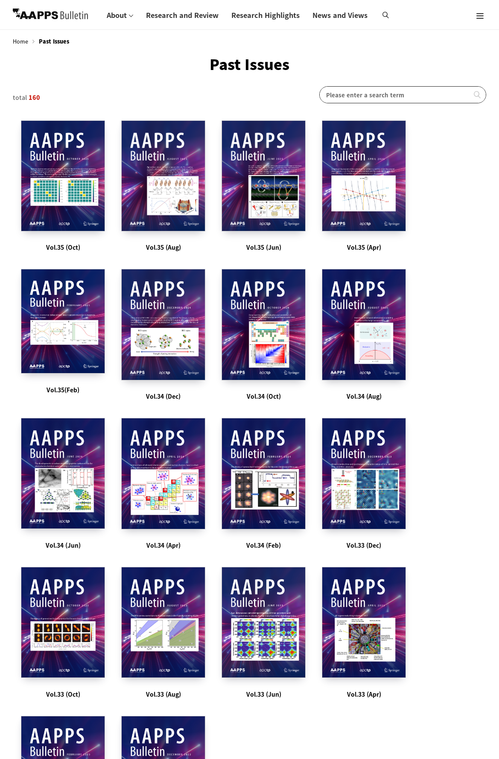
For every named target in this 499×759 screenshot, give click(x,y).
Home (20, 41)
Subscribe (162, 637)
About (117, 15)
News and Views (340, 15)
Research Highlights (265, 15)
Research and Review (182, 15)
